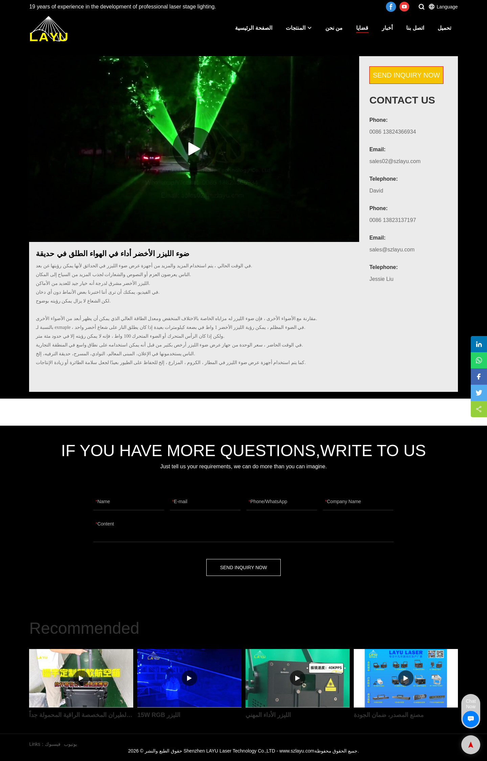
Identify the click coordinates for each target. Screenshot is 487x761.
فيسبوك (53, 744)
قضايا (362, 28)
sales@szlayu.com (392, 249)
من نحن (334, 28)
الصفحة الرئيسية (253, 28)
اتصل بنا (415, 28)
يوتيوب (70, 744)
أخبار (387, 28)
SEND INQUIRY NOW (406, 75)
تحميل (444, 28)
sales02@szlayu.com (394, 161)
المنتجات (299, 28)
